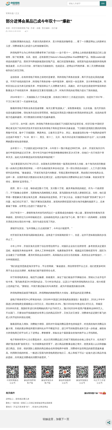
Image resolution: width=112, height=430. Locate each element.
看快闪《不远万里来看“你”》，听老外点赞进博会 (27, 407)
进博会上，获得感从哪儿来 (17, 399)
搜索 (103, 3)
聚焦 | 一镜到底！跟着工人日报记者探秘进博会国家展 (29, 403)
